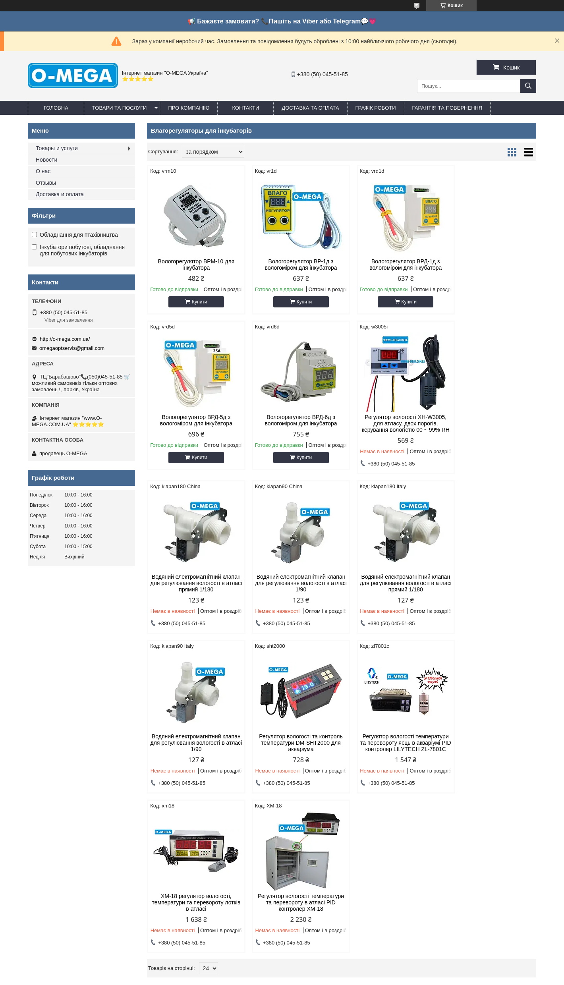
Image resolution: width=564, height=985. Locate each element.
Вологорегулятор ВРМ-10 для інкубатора (193, 264)
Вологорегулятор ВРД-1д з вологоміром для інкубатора (391, 264)
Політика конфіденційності (376, 977)
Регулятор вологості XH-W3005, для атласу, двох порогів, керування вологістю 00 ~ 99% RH (292, 426)
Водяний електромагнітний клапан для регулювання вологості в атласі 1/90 (490, 423)
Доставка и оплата (60, 194)
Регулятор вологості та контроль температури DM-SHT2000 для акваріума (391, 589)
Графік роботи (375, 108)
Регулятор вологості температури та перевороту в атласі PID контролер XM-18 (292, 755)
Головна (56, 108)
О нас (43, 171)
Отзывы (46, 183)
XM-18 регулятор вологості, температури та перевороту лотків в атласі (193, 755)
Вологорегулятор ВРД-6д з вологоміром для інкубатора (193, 420)
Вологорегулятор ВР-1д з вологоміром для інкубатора (292, 264)
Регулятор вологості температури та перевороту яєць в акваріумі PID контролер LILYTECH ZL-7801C (489, 592)
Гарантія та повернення (447, 108)
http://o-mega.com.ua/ (65, 339)
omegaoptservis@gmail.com (71, 348)
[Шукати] (528, 86)
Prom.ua (319, 970)
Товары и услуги (57, 148)
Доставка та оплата (310, 108)
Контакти (245, 108)
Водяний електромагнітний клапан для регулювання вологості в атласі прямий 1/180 (391, 423)
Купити (196, 302)
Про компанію (188, 108)
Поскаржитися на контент (315, 977)
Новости (46, 159)
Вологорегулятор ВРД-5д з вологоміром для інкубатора (490, 264)
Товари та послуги (119, 108)
